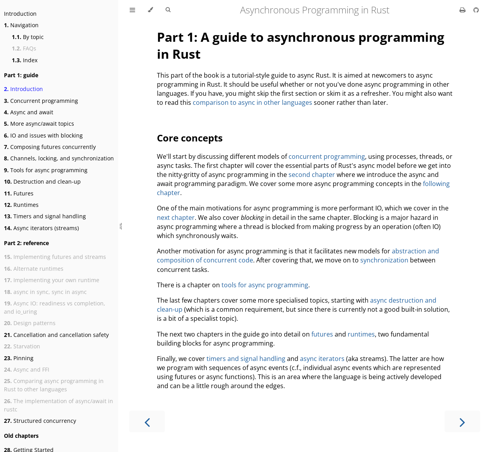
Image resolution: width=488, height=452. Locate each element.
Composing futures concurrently (50, 147)
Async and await (28, 112)
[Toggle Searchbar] (168, 10)
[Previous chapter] (147, 421)
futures (322, 334)
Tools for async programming (46, 170)
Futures (19, 193)
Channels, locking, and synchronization (59, 158)
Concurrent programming (41, 100)
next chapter (176, 217)
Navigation (21, 25)
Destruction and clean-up (42, 181)
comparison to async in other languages (252, 102)
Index (24, 60)
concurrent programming (327, 156)
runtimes (361, 334)
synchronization (384, 260)
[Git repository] (476, 10)
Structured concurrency (40, 420)
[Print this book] (463, 10)
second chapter (312, 174)
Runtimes (21, 204)
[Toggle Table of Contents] (132, 10)
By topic (28, 37)
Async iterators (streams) (41, 228)
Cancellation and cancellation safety (56, 335)
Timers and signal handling (45, 216)
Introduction (20, 13)
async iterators (322, 358)
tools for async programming (265, 285)
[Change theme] (150, 10)
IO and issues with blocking (43, 135)
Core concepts (190, 137)
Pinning (19, 358)
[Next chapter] (462, 421)
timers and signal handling (246, 358)
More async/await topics (39, 123)
